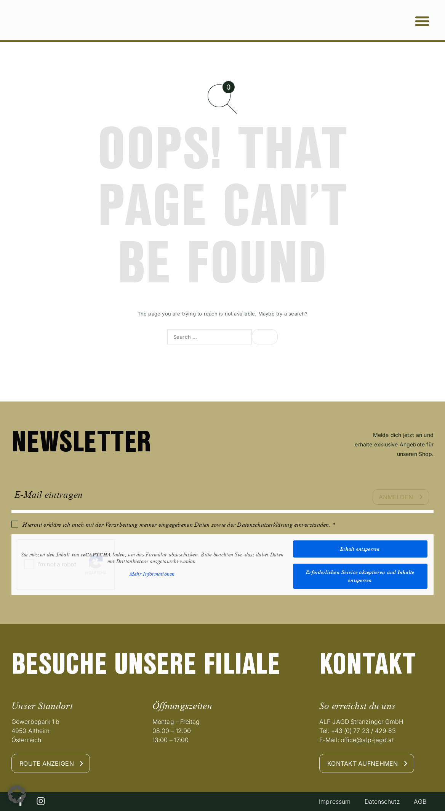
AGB (419, 801)
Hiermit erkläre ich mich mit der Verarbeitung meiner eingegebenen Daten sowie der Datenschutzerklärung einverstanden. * (178, 524)
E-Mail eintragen (48, 494)
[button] (422, 21)
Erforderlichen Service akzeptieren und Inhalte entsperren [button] (360, 576)
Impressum (331, 801)
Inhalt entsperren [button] (360, 549)
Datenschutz (380, 801)
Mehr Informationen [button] (152, 574)
